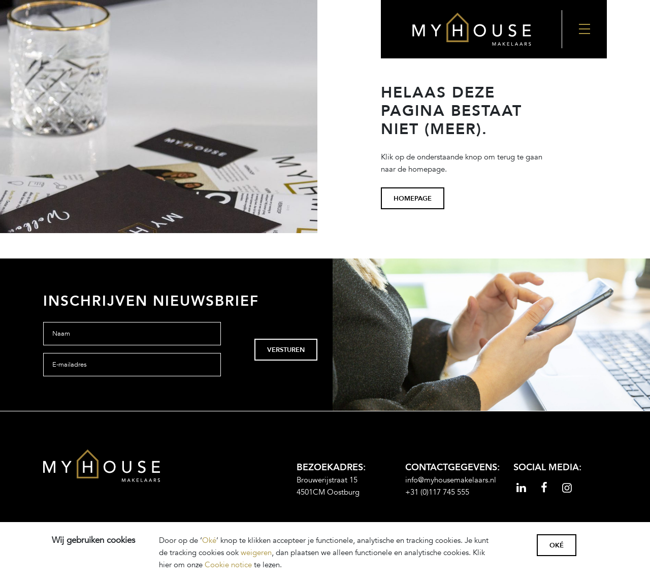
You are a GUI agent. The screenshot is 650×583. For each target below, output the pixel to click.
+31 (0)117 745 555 (437, 492)
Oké (209, 540)
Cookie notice (228, 565)
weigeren (256, 552)
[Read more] (521, 489)
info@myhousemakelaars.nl (450, 480)
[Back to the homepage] (471, 29)
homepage (413, 198)
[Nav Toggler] (584, 29)
